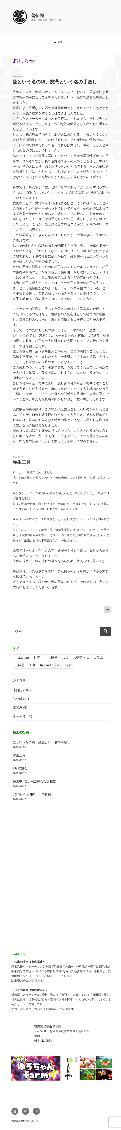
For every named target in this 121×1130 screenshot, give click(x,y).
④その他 (19, 716)
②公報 (17, 699)
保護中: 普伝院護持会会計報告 (34, 781)
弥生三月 (21, 462)
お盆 (65, 657)
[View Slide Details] (67, 1068)
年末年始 (46, 665)
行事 (68, 665)
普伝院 (37, 15)
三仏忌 (19, 665)
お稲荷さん (81, 657)
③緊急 (17, 707)
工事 (32, 665)
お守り (38, 657)
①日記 (17, 690)
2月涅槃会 (20, 768)
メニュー (60, 42)
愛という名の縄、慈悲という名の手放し (54, 81)
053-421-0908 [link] (43, 1040)
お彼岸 (52, 657)
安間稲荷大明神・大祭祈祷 (32, 794)
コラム (98, 657)
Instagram (22, 657)
